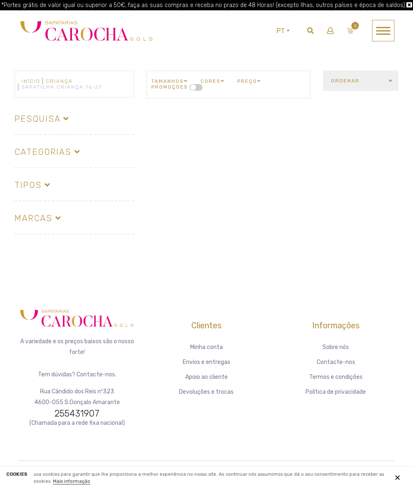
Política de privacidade (336, 391)
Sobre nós (335, 347)
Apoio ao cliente (206, 377)
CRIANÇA (59, 81)
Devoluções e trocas (206, 391)
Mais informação (71, 481)
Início (31, 81)
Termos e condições (336, 377)
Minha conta (206, 347)
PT (281, 31)
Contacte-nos (336, 362)
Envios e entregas (206, 362)
